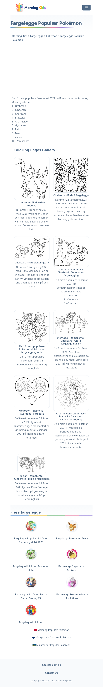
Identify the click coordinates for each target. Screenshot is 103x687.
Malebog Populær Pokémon (53, 630)
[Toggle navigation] (86, 8)
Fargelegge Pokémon (31, 614)
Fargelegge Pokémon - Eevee (71, 530)
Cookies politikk (51, 665)
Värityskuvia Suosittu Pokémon (53, 637)
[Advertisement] (51, 69)
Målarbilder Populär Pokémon (53, 645)
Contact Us (51, 672)
